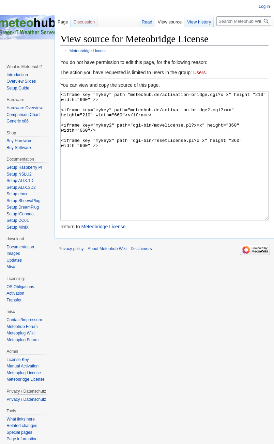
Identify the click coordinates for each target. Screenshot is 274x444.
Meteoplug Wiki (20, 333)
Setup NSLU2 (18, 174)
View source (170, 21)
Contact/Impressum (24, 319)
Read (147, 21)
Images (13, 253)
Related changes (21, 425)
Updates (14, 260)
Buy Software (18, 147)
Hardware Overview (24, 107)
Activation (15, 293)
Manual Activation (22, 366)
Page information (21, 439)
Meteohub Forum (21, 326)
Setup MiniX (17, 227)
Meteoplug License (23, 373)
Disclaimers (141, 274)
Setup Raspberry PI (24, 167)
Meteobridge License (88, 50)
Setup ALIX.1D (19, 180)
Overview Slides (21, 81)
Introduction (17, 74)
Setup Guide (17, 88)
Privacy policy (71, 274)
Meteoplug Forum (22, 340)
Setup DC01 (17, 220)
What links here (20, 419)
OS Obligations (20, 286)
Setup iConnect (20, 214)
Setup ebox (16, 194)
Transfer (13, 300)
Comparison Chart (23, 114)
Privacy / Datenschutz (26, 399)
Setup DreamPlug (22, 207)
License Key (17, 359)
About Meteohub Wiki (107, 274)
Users (199, 72)
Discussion (84, 21)
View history (199, 21)
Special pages (19, 432)
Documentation (20, 247)
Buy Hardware (19, 140)
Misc (10, 266)
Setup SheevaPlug (23, 200)
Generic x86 (17, 121)
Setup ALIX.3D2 (20, 187)
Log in (264, 6)
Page (63, 21)
